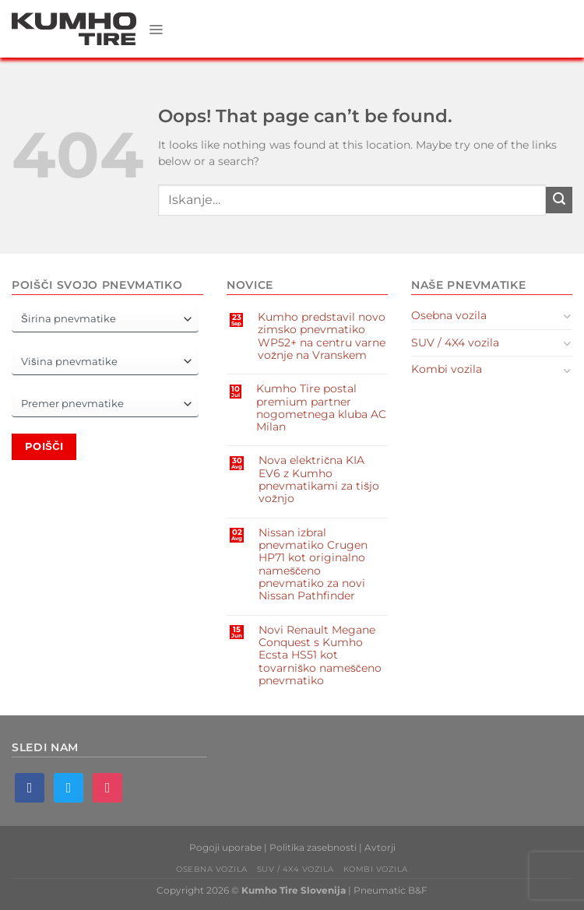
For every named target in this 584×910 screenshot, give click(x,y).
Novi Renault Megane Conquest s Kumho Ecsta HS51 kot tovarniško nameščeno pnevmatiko (320, 655)
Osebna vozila (449, 315)
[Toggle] (567, 315)
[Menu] (156, 29)
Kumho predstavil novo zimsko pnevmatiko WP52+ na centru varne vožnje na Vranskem (321, 336)
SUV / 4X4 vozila (455, 342)
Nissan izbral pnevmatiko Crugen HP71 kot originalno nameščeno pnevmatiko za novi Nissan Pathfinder (313, 564)
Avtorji (380, 847)
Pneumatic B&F (390, 890)
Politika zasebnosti (313, 847)
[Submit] (559, 200)
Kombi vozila (446, 369)
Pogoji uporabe (225, 847)
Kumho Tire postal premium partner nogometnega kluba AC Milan (321, 407)
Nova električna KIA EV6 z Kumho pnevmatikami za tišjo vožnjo (319, 479)
